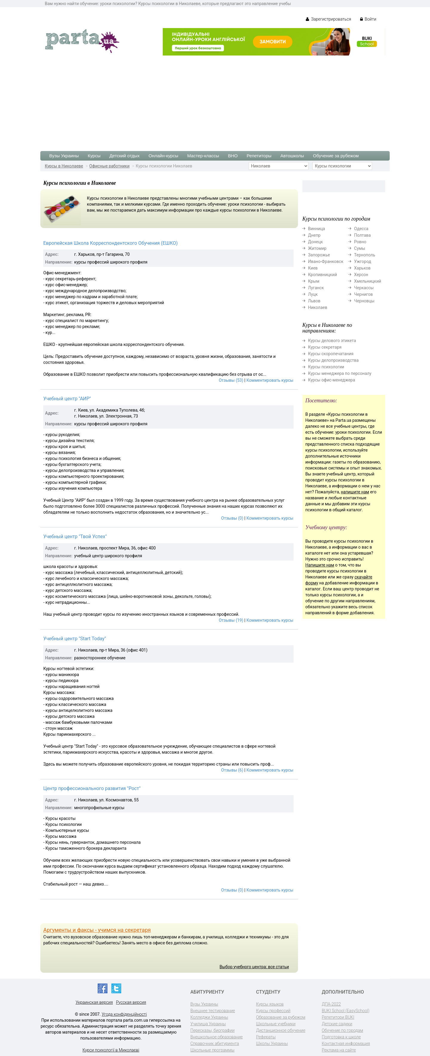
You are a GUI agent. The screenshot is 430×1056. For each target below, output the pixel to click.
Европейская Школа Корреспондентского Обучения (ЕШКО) (110, 243)
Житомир (317, 248)
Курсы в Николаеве (64, 166)
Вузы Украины (64, 155)
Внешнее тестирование (213, 1010)
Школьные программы (213, 1050)
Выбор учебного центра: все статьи (254, 966)
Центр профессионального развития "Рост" (92, 788)
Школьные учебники (276, 1023)
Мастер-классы (203, 155)
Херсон (361, 274)
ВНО (233, 155)
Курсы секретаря (325, 347)
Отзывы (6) (232, 770)
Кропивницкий (322, 274)
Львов (314, 300)
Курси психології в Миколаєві (110, 1050)
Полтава (362, 235)
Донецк (315, 241)
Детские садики (337, 1023)
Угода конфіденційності (124, 1014)
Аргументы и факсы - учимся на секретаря (97, 930)
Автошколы (292, 155)
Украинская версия (94, 1002)
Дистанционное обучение (280, 1030)
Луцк (313, 294)
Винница (316, 228)
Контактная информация (346, 1043)
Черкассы (364, 287)
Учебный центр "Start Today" (74, 638)
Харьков (362, 268)
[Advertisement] (215, 100)
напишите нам (355, 491)
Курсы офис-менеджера (331, 380)
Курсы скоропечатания (331, 353)
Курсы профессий (273, 1010)
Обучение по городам (342, 1030)
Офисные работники (109, 166)
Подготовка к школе (341, 1037)
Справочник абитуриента (215, 1043)
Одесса (361, 228)
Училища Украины (208, 1023)
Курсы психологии (326, 366)
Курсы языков (270, 1004)
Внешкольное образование (217, 1037)
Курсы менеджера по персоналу (339, 373)
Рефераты (266, 1037)
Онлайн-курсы (163, 155)
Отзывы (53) (231, 380)
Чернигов (363, 294)
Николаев (318, 307)
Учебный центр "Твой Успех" (75, 536)
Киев (313, 268)
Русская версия (131, 1002)
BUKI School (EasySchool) (345, 1010)
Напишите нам (319, 565)
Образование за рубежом (280, 1017)
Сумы (359, 248)
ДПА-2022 (331, 1004)
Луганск (316, 287)
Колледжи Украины (209, 1017)
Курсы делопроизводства (333, 360)
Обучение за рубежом (336, 155)
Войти (368, 19)
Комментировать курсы (269, 380)
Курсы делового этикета (332, 340)
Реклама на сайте (339, 1050)
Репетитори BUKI (338, 1017)
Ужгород (362, 261)
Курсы (94, 155)
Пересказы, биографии (213, 1030)
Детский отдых (124, 155)
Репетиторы (259, 155)
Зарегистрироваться (328, 19)
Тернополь (364, 255)
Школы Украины (272, 1043)
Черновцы (364, 300)
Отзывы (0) (232, 518)
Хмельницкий (367, 281)
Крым (314, 281)
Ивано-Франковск (325, 261)
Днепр (314, 235)
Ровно (360, 241)
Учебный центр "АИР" (67, 398)
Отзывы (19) (231, 620)
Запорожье (319, 255)
